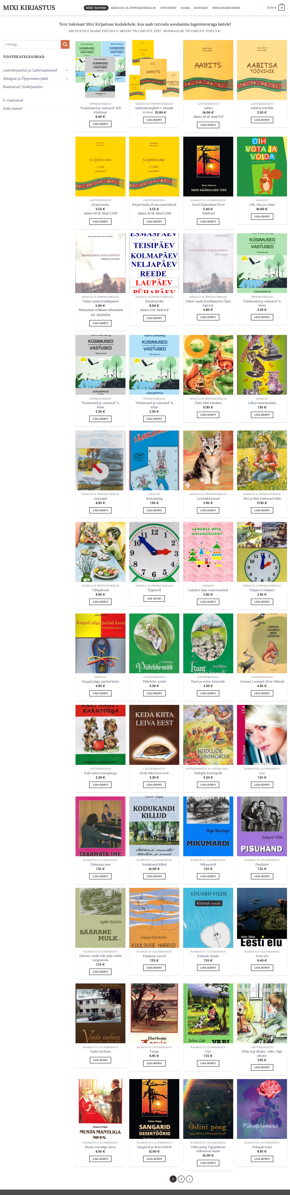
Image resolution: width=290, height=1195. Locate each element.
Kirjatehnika (100, 204)
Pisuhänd (262, 864)
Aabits (208, 108)
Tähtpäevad (100, 590)
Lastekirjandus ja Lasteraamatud (30, 70)
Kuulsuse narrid (154, 956)
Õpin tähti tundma (208, 403)
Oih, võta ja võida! (262, 204)
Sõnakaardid (154, 301)
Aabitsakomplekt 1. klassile (154, 108)
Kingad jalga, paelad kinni (100, 681)
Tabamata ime (100, 864)
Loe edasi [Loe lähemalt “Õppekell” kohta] (154, 598)
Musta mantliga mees (100, 1147)
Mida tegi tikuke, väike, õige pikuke (262, 1053)
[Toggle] (67, 70)
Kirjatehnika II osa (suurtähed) (154, 204)
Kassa (185, 8)
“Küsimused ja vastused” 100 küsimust (100, 110)
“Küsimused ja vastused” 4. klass (262, 303)
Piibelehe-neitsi (154, 681)
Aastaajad (100, 498)
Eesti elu (262, 956)
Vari (208, 1051)
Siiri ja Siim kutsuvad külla (262, 498)
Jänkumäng (154, 498)
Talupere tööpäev (262, 590)
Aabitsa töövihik (262, 108)
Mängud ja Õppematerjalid (133, 8)
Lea (262, 773)
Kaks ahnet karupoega (100, 773)
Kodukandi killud (154, 864)
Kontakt (201, 8)
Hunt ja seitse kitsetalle (208, 681)
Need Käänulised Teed (208, 204)
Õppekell (154, 590)
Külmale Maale (208, 956)
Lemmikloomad (208, 498)
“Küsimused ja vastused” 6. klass (154, 405)
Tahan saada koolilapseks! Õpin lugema (208, 303)
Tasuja (154, 1051)
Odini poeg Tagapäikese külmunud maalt (208, 1149)
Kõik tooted (96, 8)
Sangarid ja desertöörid (154, 1147)
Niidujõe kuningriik (208, 773)
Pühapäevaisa (262, 1147)
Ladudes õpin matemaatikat (208, 590)
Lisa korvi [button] (100, 123)
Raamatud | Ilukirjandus (22, 86)
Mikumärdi (208, 864)
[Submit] (65, 44)
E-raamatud (13, 100)
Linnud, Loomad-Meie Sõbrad (262, 681)
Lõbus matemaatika (262, 403)
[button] (276, 7)
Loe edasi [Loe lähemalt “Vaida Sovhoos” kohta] (100, 1060)
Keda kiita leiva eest (154, 773)
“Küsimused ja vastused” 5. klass (100, 405)
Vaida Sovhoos (100, 1051)
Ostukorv (168, 8)
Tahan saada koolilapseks (100, 301)
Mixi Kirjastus (29, 7)
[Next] (190, 1179)
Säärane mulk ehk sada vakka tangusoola (100, 958)
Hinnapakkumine (226, 8)
